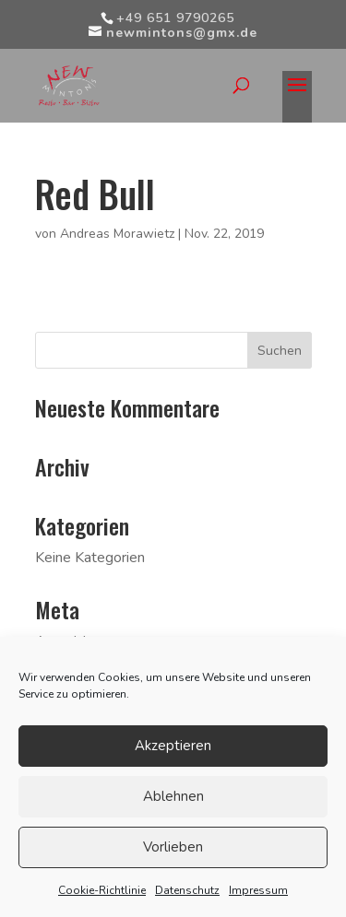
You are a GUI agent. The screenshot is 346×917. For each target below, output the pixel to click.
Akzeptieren (173, 745)
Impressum (258, 890)
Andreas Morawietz (117, 233)
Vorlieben (173, 847)
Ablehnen (173, 796)
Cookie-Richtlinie (102, 890)
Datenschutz (187, 890)
